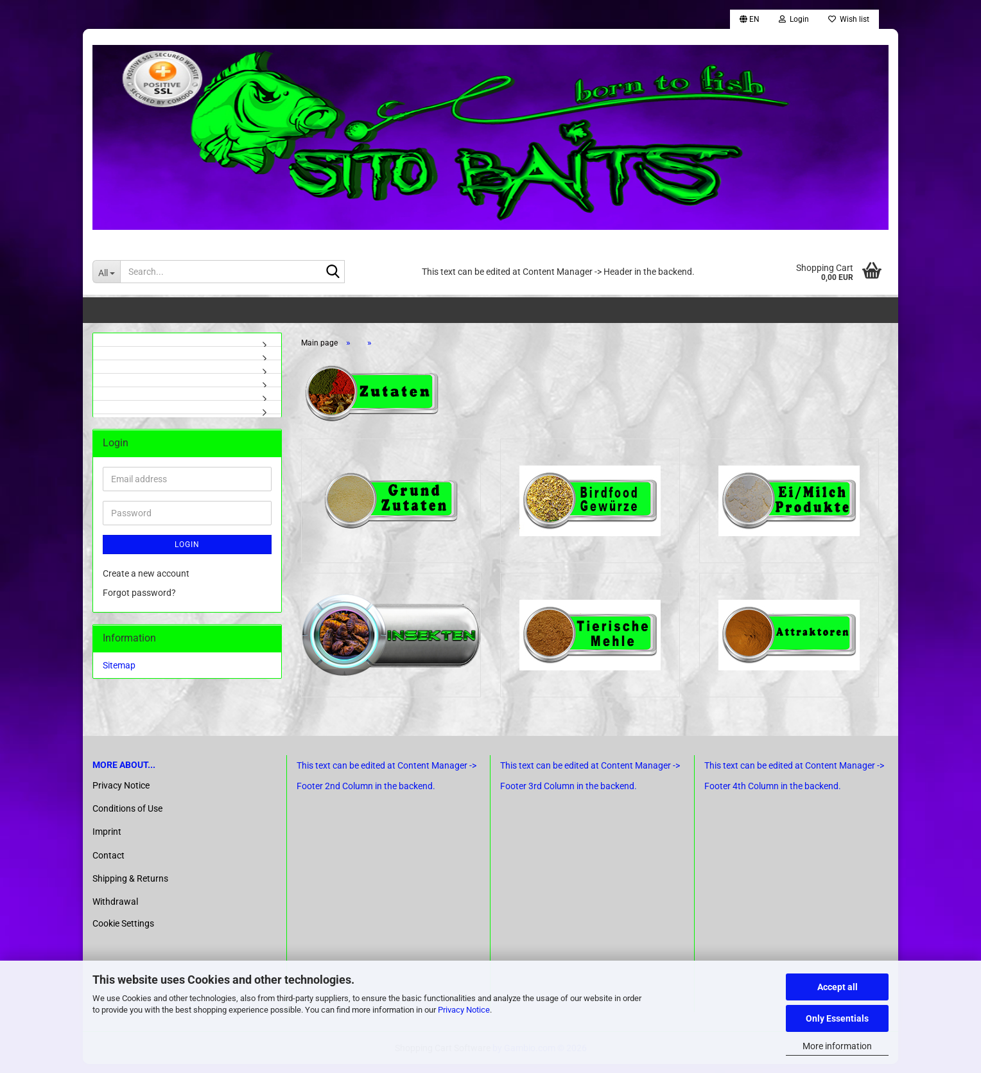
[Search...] (106, 271)
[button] (749, 19)
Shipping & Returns (130, 887)
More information (837, 1046)
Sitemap (119, 666)
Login (187, 545)
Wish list (848, 19)
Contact (108, 864)
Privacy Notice (464, 1010)
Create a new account (146, 575)
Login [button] (794, 19)
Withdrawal (115, 910)
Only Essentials (837, 1018)
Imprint (106, 841)
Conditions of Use (127, 818)
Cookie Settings (123, 933)
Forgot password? (139, 594)
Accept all (837, 987)
